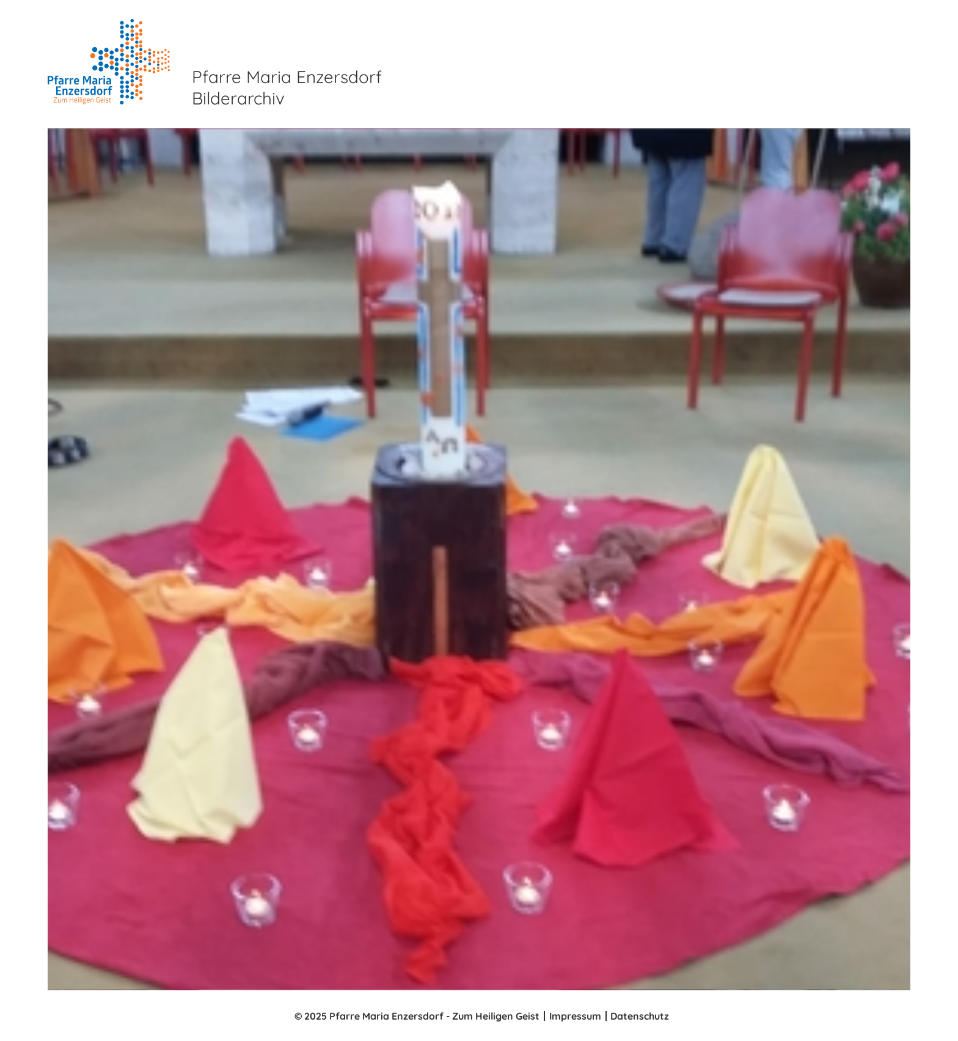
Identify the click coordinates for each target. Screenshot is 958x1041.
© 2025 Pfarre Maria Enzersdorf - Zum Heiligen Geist (416, 1016)
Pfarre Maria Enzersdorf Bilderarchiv (287, 87)
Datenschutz (639, 1016)
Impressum (575, 1016)
